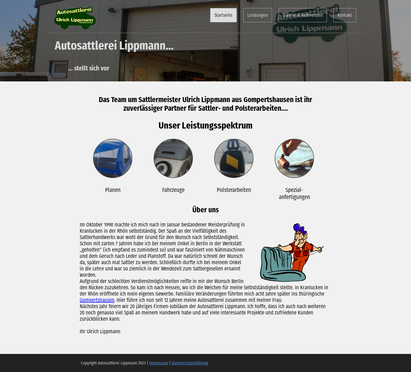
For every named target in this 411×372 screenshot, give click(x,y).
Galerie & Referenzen (303, 15)
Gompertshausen (97, 300)
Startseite (223, 15)
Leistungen (257, 15)
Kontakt (345, 15)
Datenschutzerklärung (190, 362)
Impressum (158, 362)
